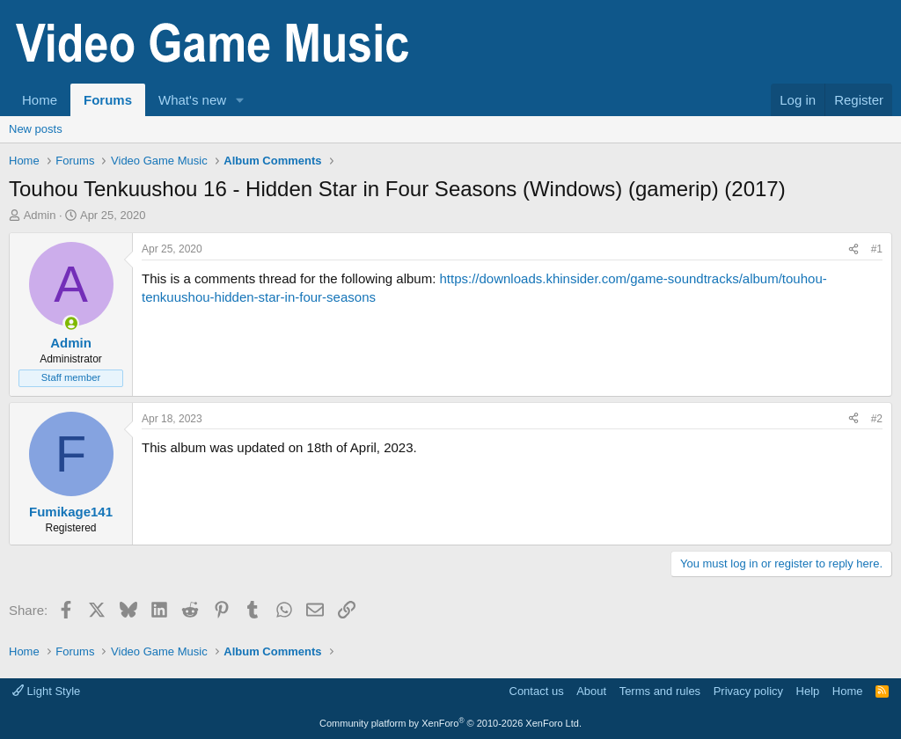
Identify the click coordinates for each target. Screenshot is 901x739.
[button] (240, 100)
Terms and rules (659, 691)
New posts (35, 128)
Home (39, 99)
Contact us (536, 691)
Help (808, 691)
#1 (877, 249)
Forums (108, 99)
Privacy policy (748, 691)
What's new (192, 99)
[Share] (853, 249)
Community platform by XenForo (450, 723)
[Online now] (70, 323)
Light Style (46, 691)
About (591, 691)
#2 (877, 419)
